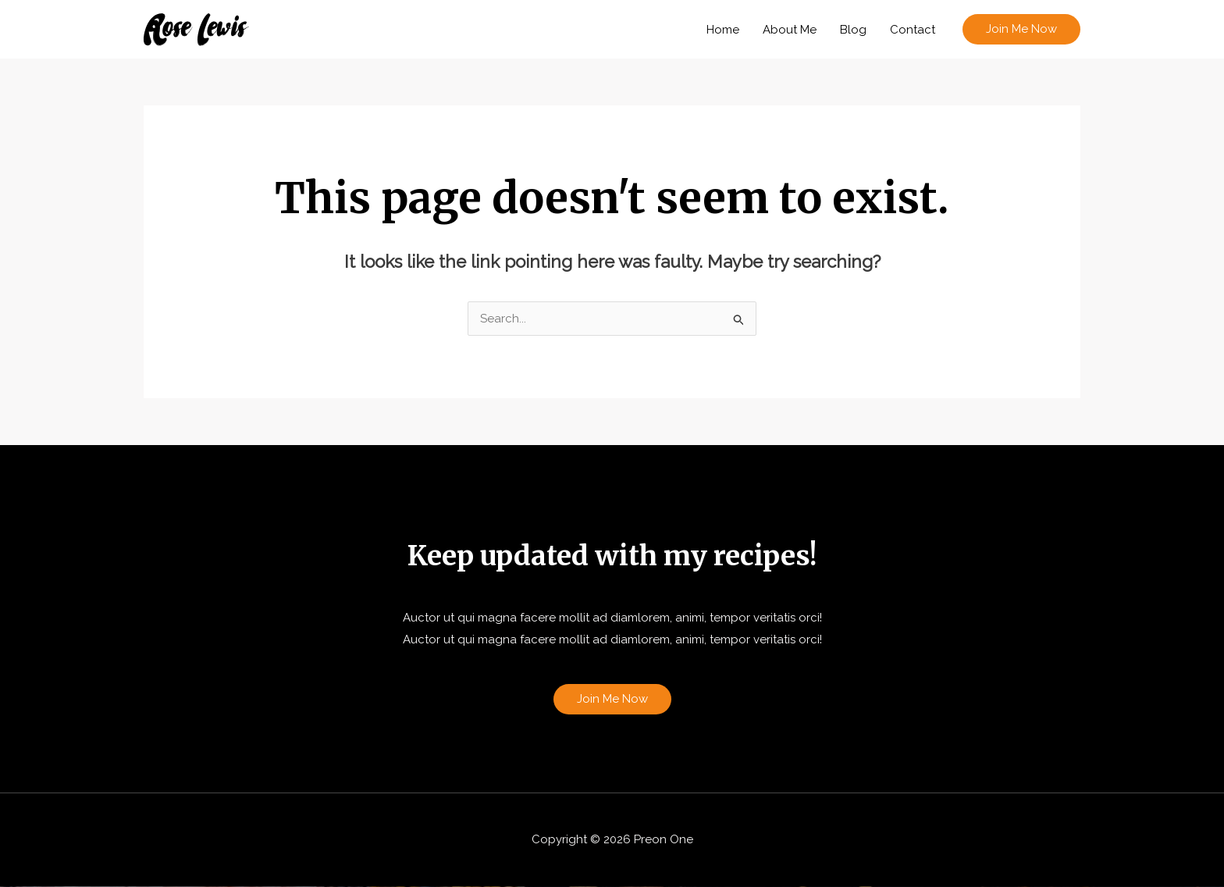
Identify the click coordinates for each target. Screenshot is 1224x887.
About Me (790, 30)
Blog (853, 30)
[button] (1021, 29)
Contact (912, 30)
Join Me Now (612, 699)
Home (722, 30)
